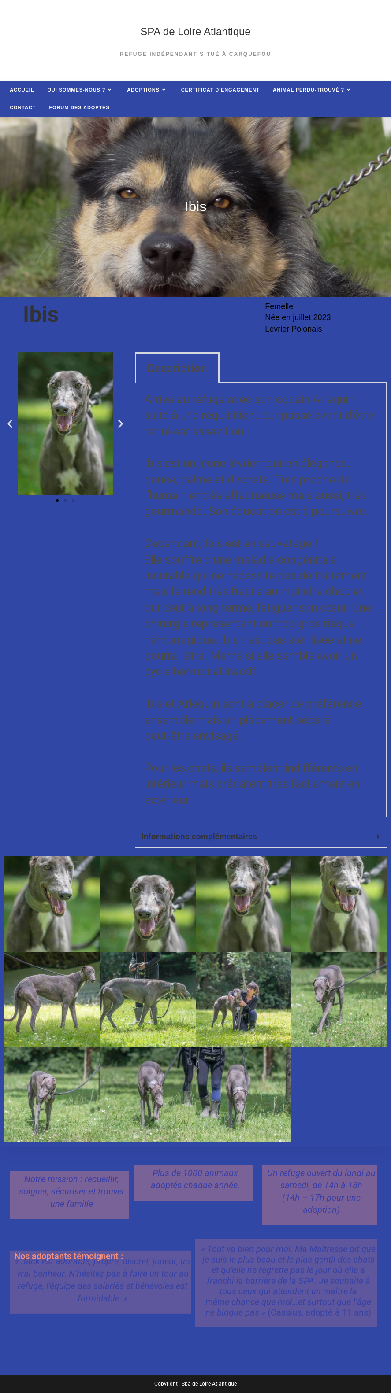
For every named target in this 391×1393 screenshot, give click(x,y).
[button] (9, 423)
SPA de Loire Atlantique (195, 31)
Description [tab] (177, 368)
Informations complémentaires (199, 836)
